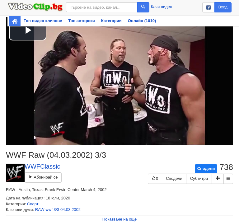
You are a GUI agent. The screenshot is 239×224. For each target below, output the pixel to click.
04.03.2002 (70, 209)
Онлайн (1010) (142, 20)
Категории (111, 20)
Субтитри (199, 178)
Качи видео (161, 6)
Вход (222, 7)
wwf (48, 209)
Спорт (33, 204)
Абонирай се (43, 177)
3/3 (56, 209)
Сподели (206, 168)
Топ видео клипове (43, 20)
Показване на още (119, 219)
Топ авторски (81, 20)
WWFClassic (42, 166)
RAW (40, 209)
